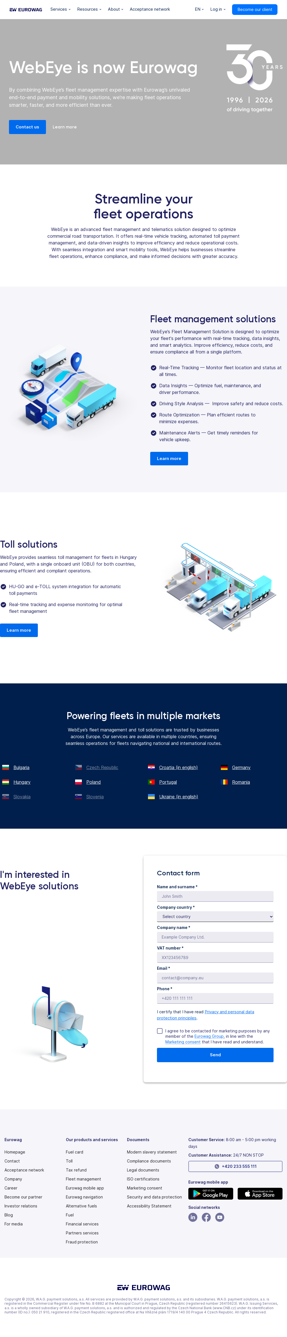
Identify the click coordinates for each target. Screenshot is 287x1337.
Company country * (176, 907)
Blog (8, 1215)
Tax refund (76, 1170)
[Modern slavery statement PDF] (152, 1152)
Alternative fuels (81, 1206)
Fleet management (83, 1179)
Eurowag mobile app (85, 1188)
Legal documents (143, 1170)
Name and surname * (177, 886)
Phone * (164, 988)
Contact (12, 1161)
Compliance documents (149, 1161)
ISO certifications (143, 1179)
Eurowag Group (209, 1036)
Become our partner (23, 1197)
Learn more (65, 127)
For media (13, 1224)
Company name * (173, 927)
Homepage (14, 1152)
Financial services (82, 1224)
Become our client (254, 9)
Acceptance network (24, 1170)
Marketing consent (183, 1041)
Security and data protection (154, 1197)
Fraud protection (82, 1242)
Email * (163, 968)
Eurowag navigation (84, 1197)
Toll (69, 1161)
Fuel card (74, 1152)
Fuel (70, 1215)
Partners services (82, 1233)
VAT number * (170, 948)
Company (13, 1179)
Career (10, 1188)
